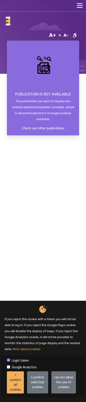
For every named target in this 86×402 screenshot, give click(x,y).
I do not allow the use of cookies (63, 382)
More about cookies (27, 349)
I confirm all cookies (15, 382)
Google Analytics (24, 367)
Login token (20, 361)
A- (66, 35)
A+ (52, 35)
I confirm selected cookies (37, 382)
